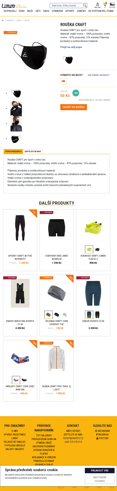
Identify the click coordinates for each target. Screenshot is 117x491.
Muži (27, 20)
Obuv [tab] (46, 11)
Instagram (102, 431)
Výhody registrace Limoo (15, 436)
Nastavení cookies (99, 479)
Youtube (102, 438)
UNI (63, 81)
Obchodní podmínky (44, 446)
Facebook (102, 434)
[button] (112, 6)
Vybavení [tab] (57, 11)
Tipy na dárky (44, 435)
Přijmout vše (99, 470)
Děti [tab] (38, 11)
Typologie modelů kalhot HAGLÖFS (14, 447)
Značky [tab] (81, 11)
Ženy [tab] (22, 11)
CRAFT (19, 20)
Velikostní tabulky (15, 441)
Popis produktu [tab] (13, 151)
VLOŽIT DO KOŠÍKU (74, 107)
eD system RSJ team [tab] (100, 11)
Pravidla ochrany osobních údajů (44, 463)
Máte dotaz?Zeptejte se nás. (73, 433)
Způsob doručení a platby (44, 452)
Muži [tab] (30, 11)
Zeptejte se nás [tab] (33, 151)
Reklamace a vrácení (44, 457)
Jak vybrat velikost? (98, 75)
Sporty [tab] (69, 11)
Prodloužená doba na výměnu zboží (44, 441)
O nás (15, 431)
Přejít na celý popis (71, 47)
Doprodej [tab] (10, 11)
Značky (10, 20)
